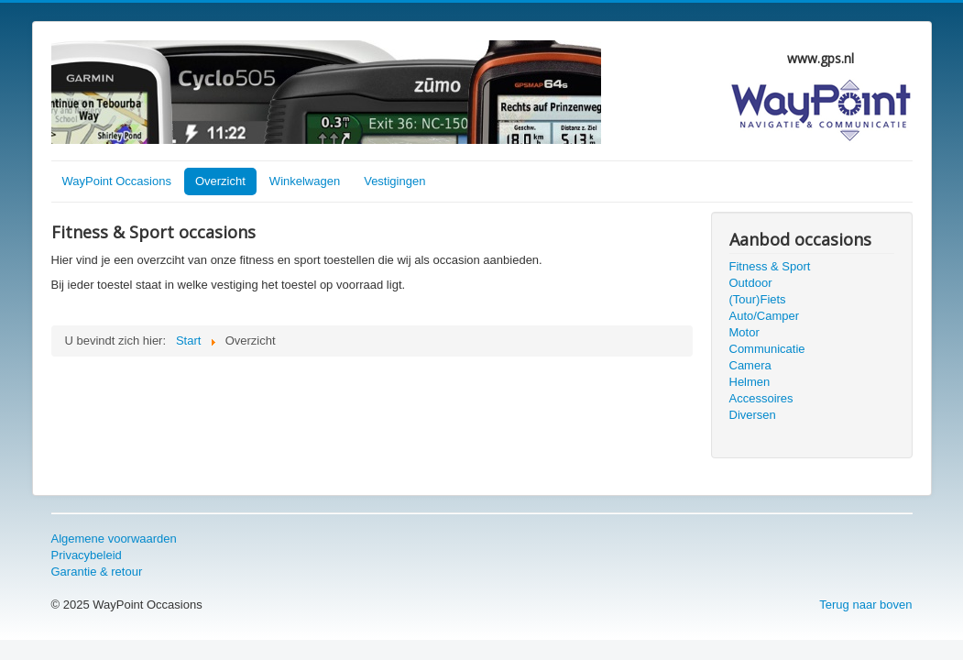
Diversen (752, 415)
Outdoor (750, 283)
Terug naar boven (865, 604)
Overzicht (220, 181)
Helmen (750, 382)
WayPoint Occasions (116, 181)
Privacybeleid (86, 555)
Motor (744, 332)
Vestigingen (394, 181)
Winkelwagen (304, 181)
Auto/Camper (764, 316)
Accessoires (761, 398)
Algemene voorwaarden (114, 538)
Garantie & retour (97, 571)
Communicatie (767, 349)
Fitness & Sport (770, 266)
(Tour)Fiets (757, 299)
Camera (750, 365)
